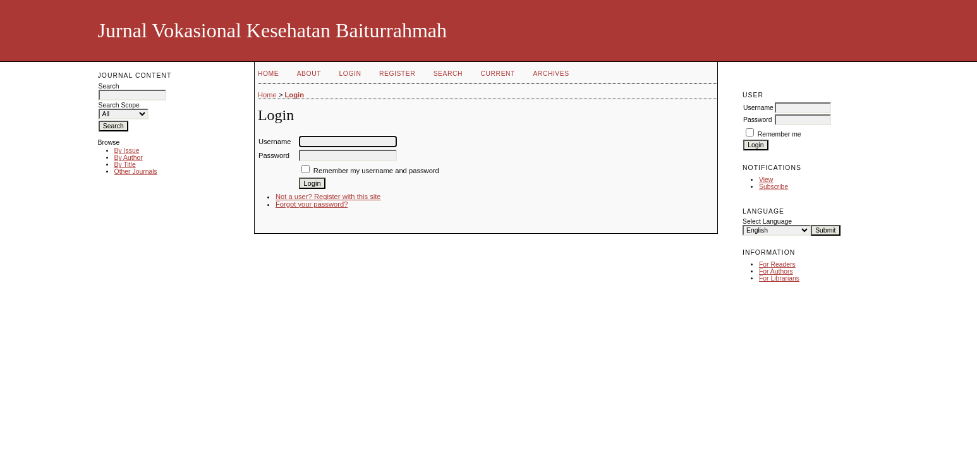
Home (268, 73)
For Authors (776, 271)
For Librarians (779, 278)
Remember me (779, 134)
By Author (128, 157)
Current (498, 73)
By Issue (127, 150)
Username (758, 107)
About (309, 73)
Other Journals (135, 171)
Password (757, 119)
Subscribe (773, 186)
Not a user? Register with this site (328, 196)
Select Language (767, 221)
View (766, 179)
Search (448, 73)
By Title (125, 164)
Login (350, 73)
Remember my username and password (376, 170)
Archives (551, 73)
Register (397, 73)
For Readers (777, 264)
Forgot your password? (312, 204)
